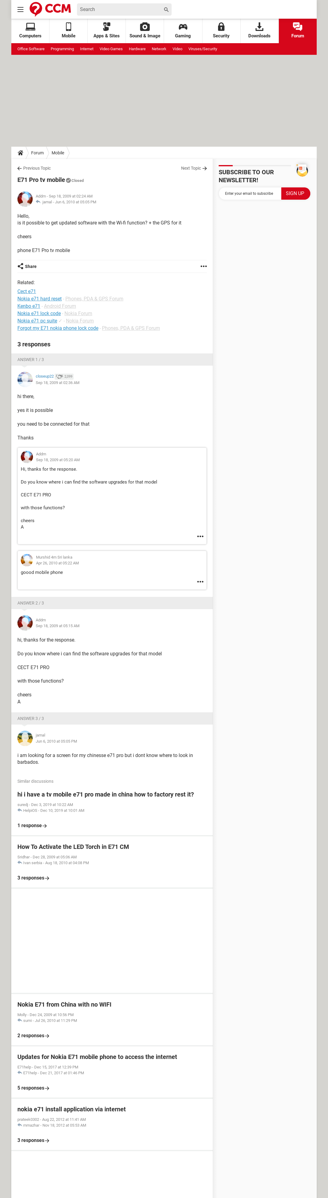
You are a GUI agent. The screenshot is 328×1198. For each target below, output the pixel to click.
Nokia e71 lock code (39, 313)
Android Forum (60, 306)
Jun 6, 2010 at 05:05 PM (75, 202)
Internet (86, 49)
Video (177, 49)
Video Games (111, 49)
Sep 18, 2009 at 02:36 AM (57, 382)
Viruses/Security (202, 49)
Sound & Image (144, 30)
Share (31, 266)
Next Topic (191, 168)
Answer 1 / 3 (30, 359)
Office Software (31, 49)
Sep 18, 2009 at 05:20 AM (58, 460)
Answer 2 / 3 (30, 603)
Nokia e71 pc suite (37, 321)
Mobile (58, 152)
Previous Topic (37, 168)
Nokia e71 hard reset (39, 299)
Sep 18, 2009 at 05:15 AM (57, 625)
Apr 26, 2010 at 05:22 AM (57, 563)
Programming (62, 49)
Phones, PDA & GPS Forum (94, 299)
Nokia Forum (78, 313)
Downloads (259, 30)
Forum (297, 30)
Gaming (183, 30)
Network (159, 49)
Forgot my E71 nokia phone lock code (57, 328)
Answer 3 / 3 (30, 718)
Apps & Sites (106, 30)
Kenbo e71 (28, 306)
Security (221, 30)
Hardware (137, 49)
